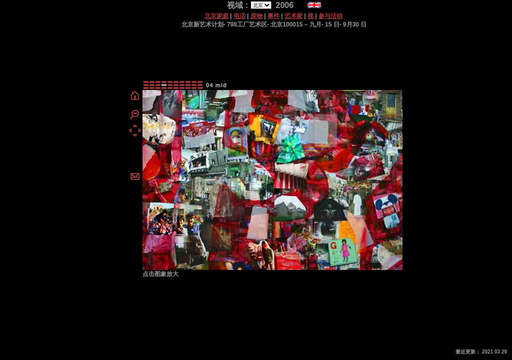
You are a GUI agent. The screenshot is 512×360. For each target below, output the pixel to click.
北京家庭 (216, 16)
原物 (256, 16)
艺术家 (293, 16)
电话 (240, 16)
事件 (274, 16)
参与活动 (330, 16)
